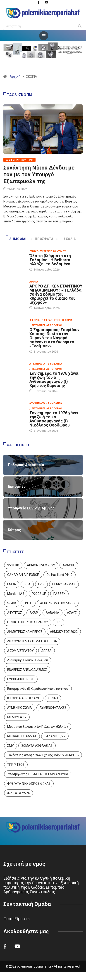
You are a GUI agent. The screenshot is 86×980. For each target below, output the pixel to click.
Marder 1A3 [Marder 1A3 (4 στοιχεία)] (15, 594)
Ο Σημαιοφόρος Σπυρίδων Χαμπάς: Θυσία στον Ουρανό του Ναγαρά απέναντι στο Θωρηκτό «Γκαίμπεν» (54, 337)
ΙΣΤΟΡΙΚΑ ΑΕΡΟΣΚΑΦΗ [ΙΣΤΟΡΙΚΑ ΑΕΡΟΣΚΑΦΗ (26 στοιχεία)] (23, 698)
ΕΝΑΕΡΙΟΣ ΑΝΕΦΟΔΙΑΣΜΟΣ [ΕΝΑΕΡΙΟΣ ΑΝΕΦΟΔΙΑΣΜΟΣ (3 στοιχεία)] (27, 669)
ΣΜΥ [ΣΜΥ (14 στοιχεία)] (10, 745)
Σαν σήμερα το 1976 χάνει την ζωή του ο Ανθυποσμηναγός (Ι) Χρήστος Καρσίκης (54, 379)
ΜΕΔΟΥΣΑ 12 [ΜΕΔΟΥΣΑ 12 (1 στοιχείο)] (16, 717)
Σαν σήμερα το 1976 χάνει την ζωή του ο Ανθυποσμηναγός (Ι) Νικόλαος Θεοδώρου (54, 418)
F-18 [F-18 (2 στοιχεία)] (41, 584)
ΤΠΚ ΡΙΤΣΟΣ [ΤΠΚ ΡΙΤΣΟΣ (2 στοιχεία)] (15, 764)
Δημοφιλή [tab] (17, 239)
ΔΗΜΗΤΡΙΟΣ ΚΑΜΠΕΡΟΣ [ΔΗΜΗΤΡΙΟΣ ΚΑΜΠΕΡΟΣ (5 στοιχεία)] (24, 632)
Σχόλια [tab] (66, 239)
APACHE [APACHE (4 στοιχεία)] (69, 565)
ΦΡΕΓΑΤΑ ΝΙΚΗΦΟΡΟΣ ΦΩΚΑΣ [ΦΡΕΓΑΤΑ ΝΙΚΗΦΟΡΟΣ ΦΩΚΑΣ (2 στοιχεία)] (28, 783)
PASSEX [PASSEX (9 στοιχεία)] (59, 594)
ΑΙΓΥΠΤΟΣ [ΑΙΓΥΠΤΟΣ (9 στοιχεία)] (14, 613)
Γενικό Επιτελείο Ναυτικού (47, 251)
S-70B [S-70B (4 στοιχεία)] (11, 603)
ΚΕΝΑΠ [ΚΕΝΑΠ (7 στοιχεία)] (53, 698)
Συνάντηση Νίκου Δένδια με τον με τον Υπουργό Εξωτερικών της (38, 174)
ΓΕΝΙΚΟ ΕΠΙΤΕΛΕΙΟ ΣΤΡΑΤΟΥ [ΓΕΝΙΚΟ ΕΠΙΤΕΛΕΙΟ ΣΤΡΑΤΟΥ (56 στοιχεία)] (27, 622)
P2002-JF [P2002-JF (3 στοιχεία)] (39, 594)
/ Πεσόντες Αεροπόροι (45, 325)
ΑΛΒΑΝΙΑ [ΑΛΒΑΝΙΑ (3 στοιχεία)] (52, 613)
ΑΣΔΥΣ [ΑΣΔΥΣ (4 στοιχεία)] (72, 613)
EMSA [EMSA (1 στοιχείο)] (11, 584)
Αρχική (15, 76)
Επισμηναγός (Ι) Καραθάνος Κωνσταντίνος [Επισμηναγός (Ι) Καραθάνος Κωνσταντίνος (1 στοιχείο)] (38, 688)
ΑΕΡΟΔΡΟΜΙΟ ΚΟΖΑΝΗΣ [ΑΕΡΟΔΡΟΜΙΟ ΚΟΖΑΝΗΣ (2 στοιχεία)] (57, 603)
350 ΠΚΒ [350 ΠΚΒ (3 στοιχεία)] (13, 565)
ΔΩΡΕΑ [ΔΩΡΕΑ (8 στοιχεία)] (46, 651)
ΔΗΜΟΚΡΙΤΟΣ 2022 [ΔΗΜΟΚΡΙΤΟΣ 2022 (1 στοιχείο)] (64, 632)
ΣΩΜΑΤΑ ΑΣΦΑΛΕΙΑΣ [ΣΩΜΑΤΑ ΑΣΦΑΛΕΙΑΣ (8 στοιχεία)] (37, 745)
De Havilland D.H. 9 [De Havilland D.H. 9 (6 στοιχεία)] (59, 575)
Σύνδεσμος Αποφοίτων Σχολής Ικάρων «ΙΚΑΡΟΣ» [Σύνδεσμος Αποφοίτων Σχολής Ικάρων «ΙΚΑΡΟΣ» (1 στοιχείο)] (43, 755)
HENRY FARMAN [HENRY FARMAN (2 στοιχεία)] (64, 584)
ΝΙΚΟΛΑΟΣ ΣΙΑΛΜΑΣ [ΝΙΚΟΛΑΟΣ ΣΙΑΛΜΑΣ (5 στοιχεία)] (22, 736)
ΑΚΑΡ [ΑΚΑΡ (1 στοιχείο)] (34, 613)
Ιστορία (34, 320)
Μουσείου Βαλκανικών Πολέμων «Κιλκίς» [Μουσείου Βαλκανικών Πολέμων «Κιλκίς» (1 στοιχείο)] (37, 726)
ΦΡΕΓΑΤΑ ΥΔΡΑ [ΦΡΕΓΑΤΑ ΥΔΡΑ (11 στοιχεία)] (18, 793)
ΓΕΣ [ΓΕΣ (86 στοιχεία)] (58, 622)
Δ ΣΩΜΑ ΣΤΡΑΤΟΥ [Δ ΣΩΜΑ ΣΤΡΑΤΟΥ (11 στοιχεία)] (20, 651)
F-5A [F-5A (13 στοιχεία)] (27, 584)
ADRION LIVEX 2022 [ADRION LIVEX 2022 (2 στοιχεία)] (41, 565)
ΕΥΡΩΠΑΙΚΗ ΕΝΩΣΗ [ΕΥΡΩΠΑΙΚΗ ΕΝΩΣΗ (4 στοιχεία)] (20, 679)
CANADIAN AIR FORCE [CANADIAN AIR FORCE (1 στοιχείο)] (23, 575)
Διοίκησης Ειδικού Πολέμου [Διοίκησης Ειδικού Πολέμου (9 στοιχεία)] (27, 660)
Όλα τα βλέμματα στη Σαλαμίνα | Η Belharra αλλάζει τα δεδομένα (50, 259)
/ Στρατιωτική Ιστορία (57, 320)
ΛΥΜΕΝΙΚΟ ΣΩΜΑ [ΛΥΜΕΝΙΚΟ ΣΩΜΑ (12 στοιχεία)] (19, 707)
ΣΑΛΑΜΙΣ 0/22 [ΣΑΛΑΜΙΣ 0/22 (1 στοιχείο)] (54, 736)
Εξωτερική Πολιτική (19, 159)
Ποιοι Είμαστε (16, 918)
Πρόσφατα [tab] (42, 239)
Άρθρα (33, 281)
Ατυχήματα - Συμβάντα (45, 363)
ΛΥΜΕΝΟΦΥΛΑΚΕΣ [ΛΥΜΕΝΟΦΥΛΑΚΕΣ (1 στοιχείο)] (53, 707)
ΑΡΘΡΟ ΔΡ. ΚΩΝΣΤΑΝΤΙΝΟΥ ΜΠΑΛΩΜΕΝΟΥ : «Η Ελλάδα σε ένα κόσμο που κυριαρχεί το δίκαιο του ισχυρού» (55, 294)
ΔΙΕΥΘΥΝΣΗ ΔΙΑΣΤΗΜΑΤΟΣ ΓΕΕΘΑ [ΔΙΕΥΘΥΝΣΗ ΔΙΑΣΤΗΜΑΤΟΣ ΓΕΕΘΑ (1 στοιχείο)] (32, 641)
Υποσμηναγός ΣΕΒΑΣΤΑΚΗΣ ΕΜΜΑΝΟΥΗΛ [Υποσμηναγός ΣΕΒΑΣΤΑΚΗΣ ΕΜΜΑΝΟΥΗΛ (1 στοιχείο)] (37, 774)
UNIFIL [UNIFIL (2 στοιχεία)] (28, 603)
